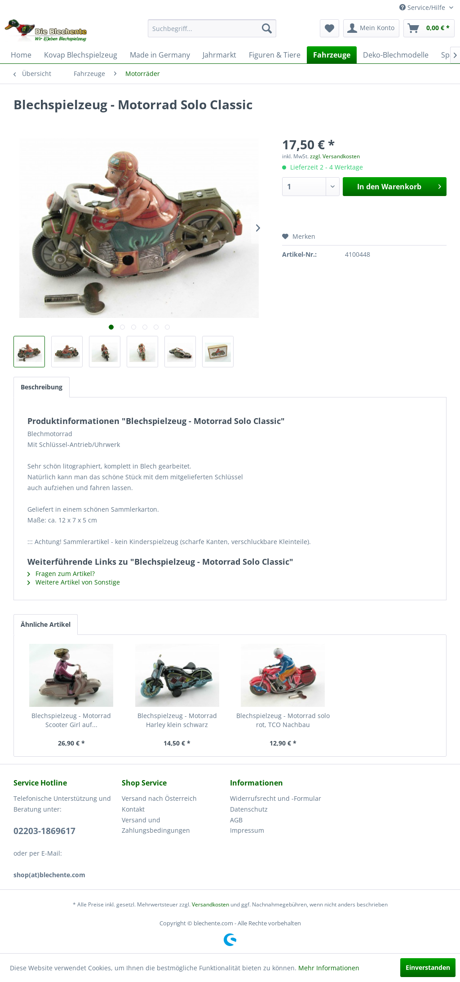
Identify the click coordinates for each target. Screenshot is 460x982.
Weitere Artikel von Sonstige (73, 582)
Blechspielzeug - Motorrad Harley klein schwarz (177, 720)
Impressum (247, 830)
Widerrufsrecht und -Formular (275, 798)
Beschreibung (41, 387)
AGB (236, 820)
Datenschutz (249, 809)
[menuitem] (212, 28)
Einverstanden (428, 967)
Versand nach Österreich (159, 798)
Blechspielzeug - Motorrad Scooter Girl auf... (71, 720)
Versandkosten (210, 904)
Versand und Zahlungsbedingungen (156, 825)
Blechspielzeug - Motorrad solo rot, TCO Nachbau (283, 720)
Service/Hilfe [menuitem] (423, 7)
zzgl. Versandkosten (335, 156)
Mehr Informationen (328, 968)
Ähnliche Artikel (46, 624)
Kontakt (133, 809)
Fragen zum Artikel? (61, 573)
